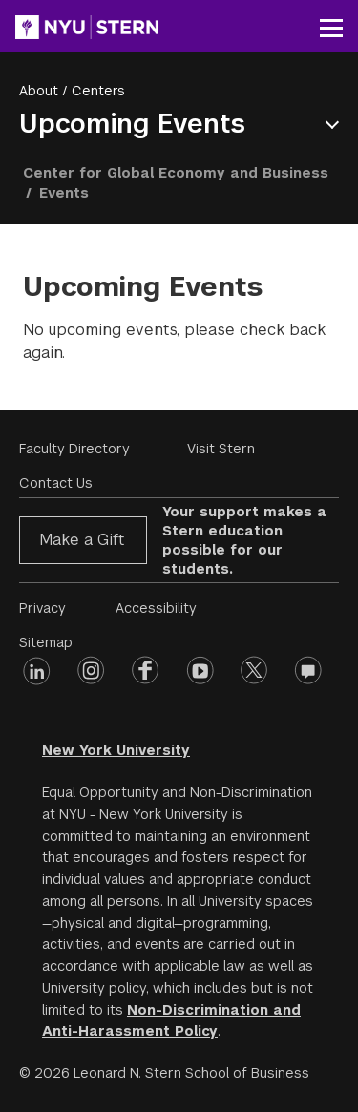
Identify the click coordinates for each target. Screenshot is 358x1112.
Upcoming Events (132, 123)
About (38, 90)
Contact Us (56, 483)
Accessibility (156, 608)
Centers (98, 90)
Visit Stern (221, 448)
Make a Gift (81, 540)
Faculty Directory (74, 448)
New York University (116, 750)
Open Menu (336, 124)
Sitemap (46, 642)
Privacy (42, 608)
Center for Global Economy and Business (175, 172)
